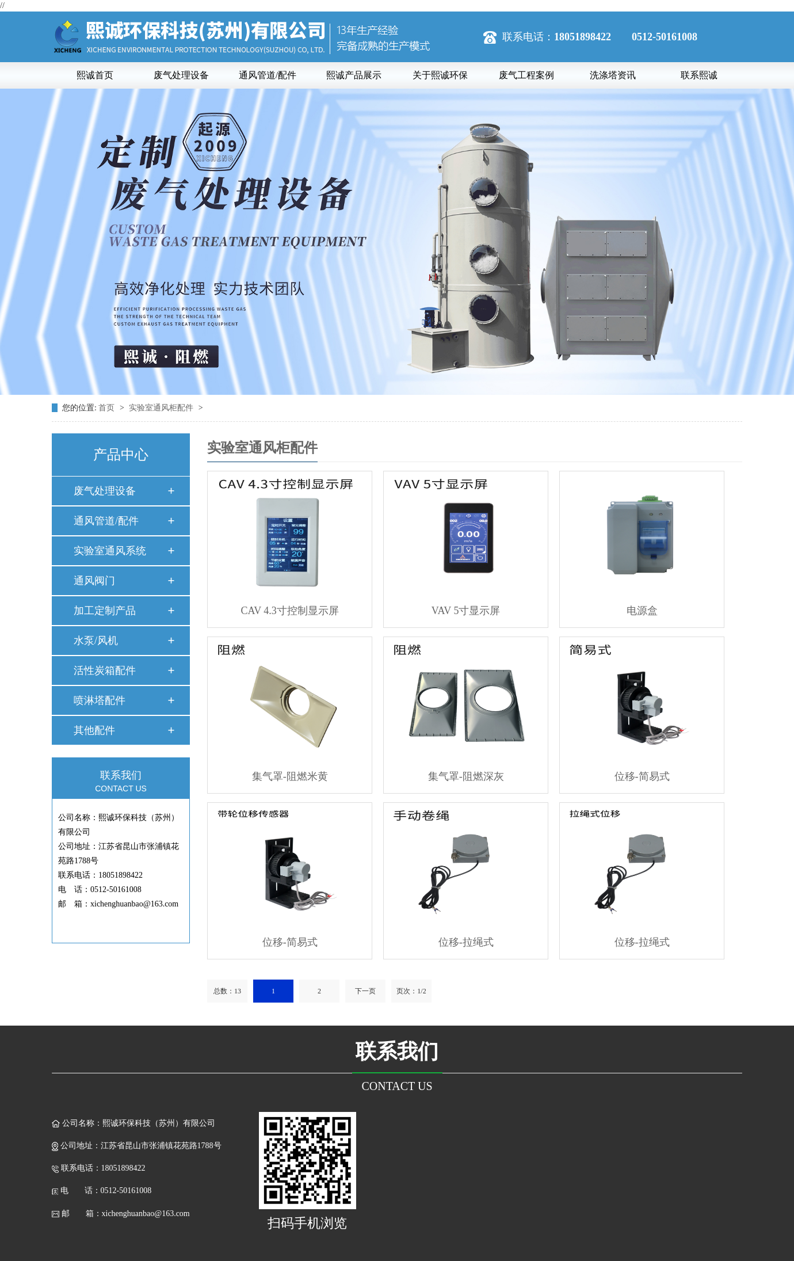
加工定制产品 (105, 610)
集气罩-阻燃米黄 (290, 776)
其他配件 (94, 730)
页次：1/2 (411, 991)
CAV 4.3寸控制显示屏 (290, 610)
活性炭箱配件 (105, 670)
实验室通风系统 (110, 551)
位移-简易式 (642, 776)
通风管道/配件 (267, 75)
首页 (107, 407)
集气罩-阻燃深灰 (466, 776)
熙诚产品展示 (353, 75)
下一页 (365, 991)
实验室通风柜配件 (162, 407)
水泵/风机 (96, 640)
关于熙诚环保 (440, 75)
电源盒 (642, 610)
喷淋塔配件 (99, 700)
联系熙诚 (699, 75)
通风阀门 (94, 580)
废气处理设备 (181, 75)
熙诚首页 (95, 75)
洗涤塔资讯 (613, 75)
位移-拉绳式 (466, 942)
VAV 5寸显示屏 (466, 610)
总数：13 (227, 991)
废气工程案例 (526, 75)
